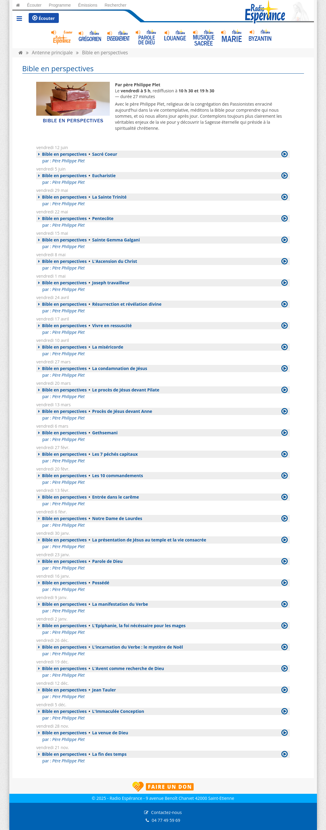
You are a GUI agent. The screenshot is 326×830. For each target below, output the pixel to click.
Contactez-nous (166, 812)
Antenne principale (52, 52)
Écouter (43, 18)
